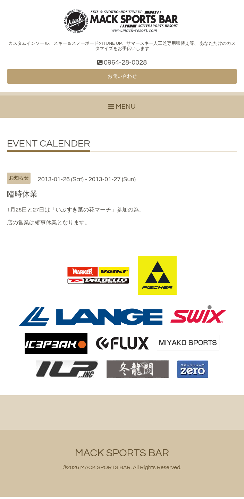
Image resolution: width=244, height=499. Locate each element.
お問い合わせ (122, 78)
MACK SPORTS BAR (122, 455)
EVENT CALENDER (48, 146)
